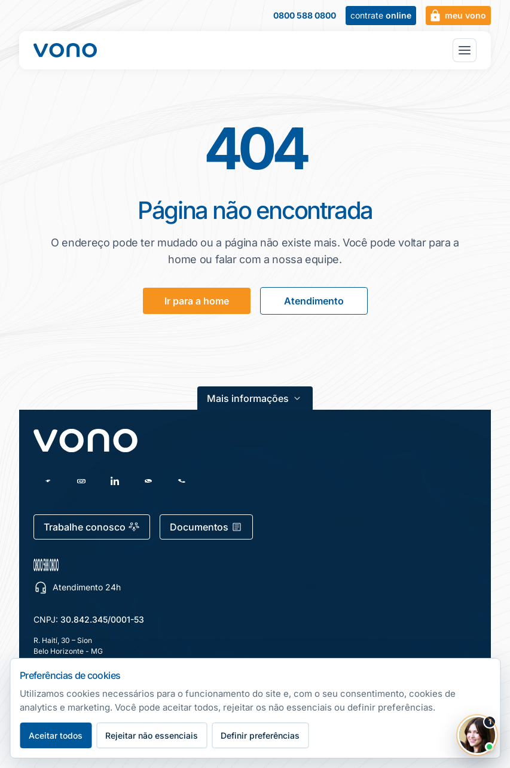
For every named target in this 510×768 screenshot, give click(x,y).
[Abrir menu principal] (465, 50)
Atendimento (314, 301)
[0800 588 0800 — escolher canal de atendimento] (102, 565)
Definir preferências (260, 735)
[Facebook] (47, 481)
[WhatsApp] (148, 481)
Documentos (206, 527)
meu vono (457, 15)
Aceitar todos (56, 735)
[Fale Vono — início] (65, 50)
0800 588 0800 (304, 15)
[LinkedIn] (114, 481)
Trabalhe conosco (92, 527)
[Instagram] (81, 481)
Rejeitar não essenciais (151, 735)
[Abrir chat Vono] (477, 735)
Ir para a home (196, 301)
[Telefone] (181, 481)
